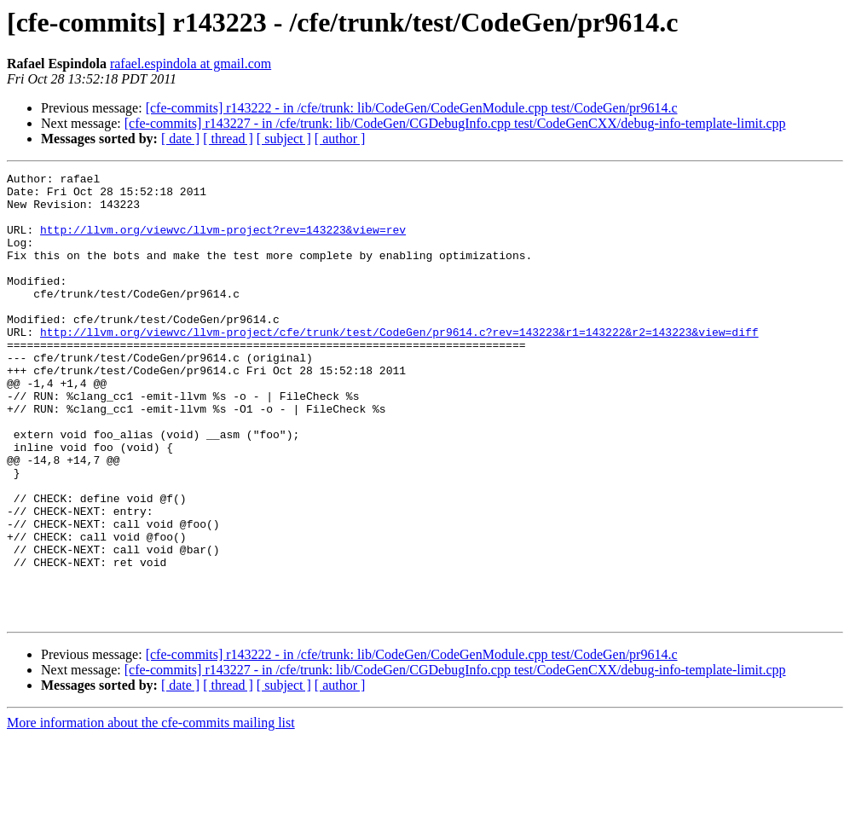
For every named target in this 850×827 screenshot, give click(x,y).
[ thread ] (228, 138)
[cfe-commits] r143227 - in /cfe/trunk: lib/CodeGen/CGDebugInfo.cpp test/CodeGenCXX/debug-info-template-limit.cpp (455, 123)
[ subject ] (284, 138)
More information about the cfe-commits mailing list (151, 812)
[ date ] (180, 138)
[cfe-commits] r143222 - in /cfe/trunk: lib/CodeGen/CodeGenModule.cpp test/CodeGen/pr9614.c (412, 108)
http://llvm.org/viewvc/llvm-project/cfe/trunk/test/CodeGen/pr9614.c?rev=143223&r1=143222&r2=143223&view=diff (399, 365)
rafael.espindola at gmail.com (190, 63)
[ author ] (340, 138)
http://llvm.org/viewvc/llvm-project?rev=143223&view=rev (223, 242)
